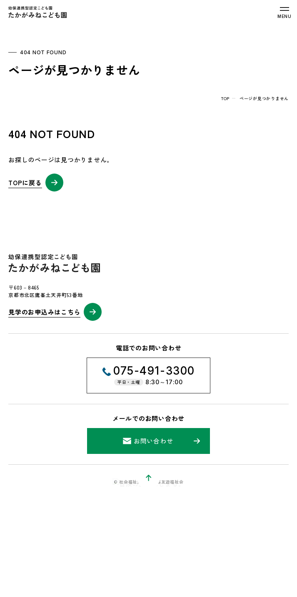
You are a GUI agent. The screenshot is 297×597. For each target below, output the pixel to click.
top (225, 98)
